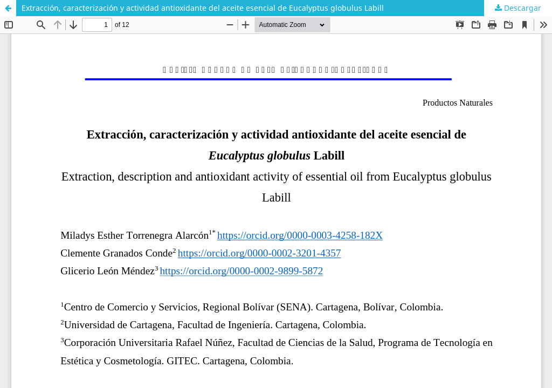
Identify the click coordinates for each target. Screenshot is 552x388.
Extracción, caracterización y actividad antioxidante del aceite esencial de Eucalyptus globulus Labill (203, 8)
